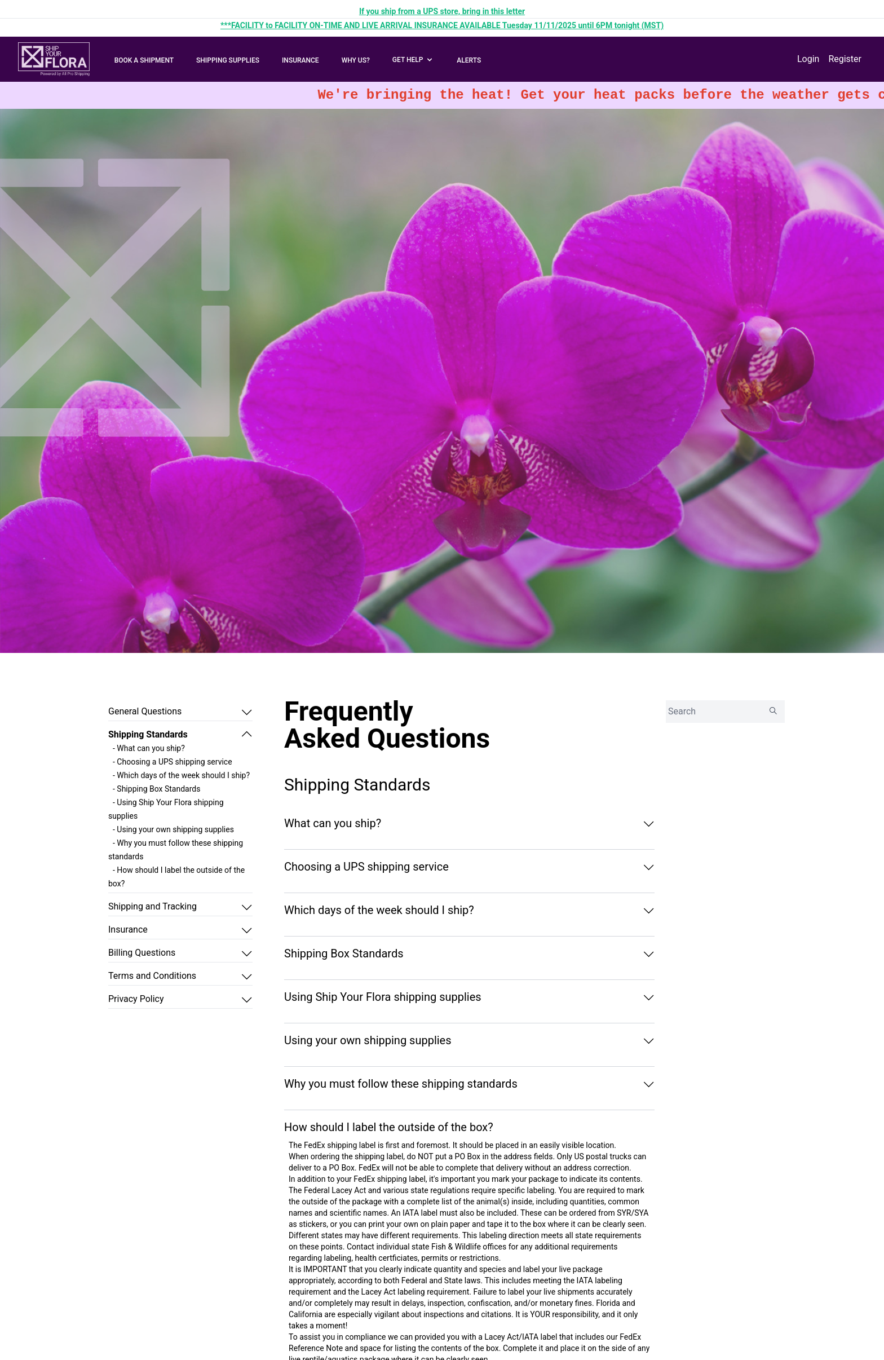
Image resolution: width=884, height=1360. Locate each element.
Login (808, 59)
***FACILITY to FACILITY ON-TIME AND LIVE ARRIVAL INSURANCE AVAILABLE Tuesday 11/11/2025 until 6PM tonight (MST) (442, 25)
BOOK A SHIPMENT (144, 60)
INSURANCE (300, 60)
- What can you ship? (149, 748)
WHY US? (356, 60)
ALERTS (469, 60)
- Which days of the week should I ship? (181, 775)
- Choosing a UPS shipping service (172, 761)
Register (844, 59)
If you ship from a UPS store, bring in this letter (442, 11)
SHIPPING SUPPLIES (227, 60)
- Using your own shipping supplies (173, 829)
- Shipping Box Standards (156, 788)
